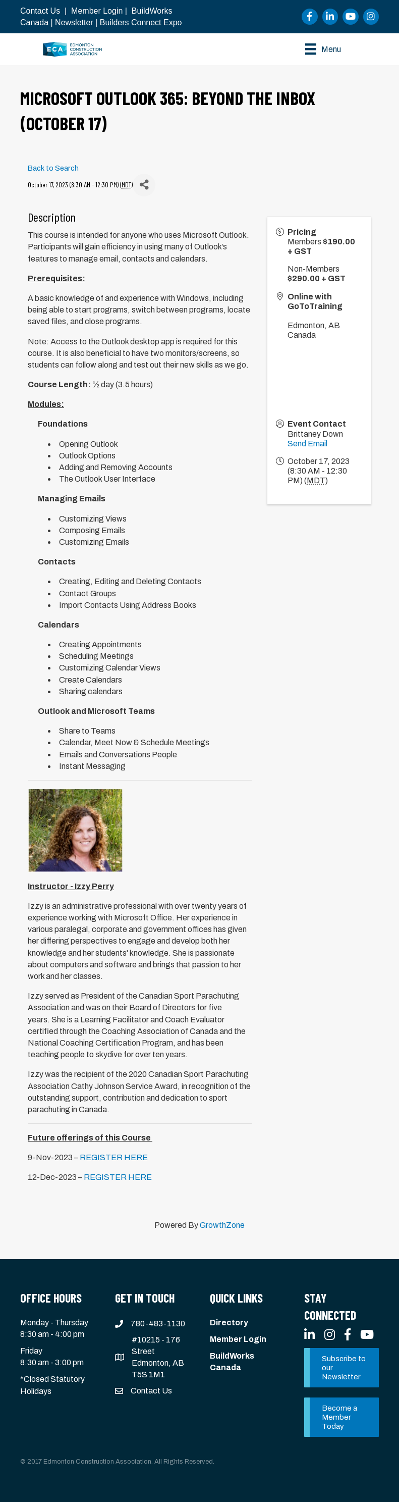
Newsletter (74, 22)
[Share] (144, 185)
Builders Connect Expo (141, 22)
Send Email (307, 443)
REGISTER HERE (114, 1157)
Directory (229, 1322)
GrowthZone (222, 1225)
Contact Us (40, 11)
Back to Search (53, 168)
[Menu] (323, 49)
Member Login (97, 11)
